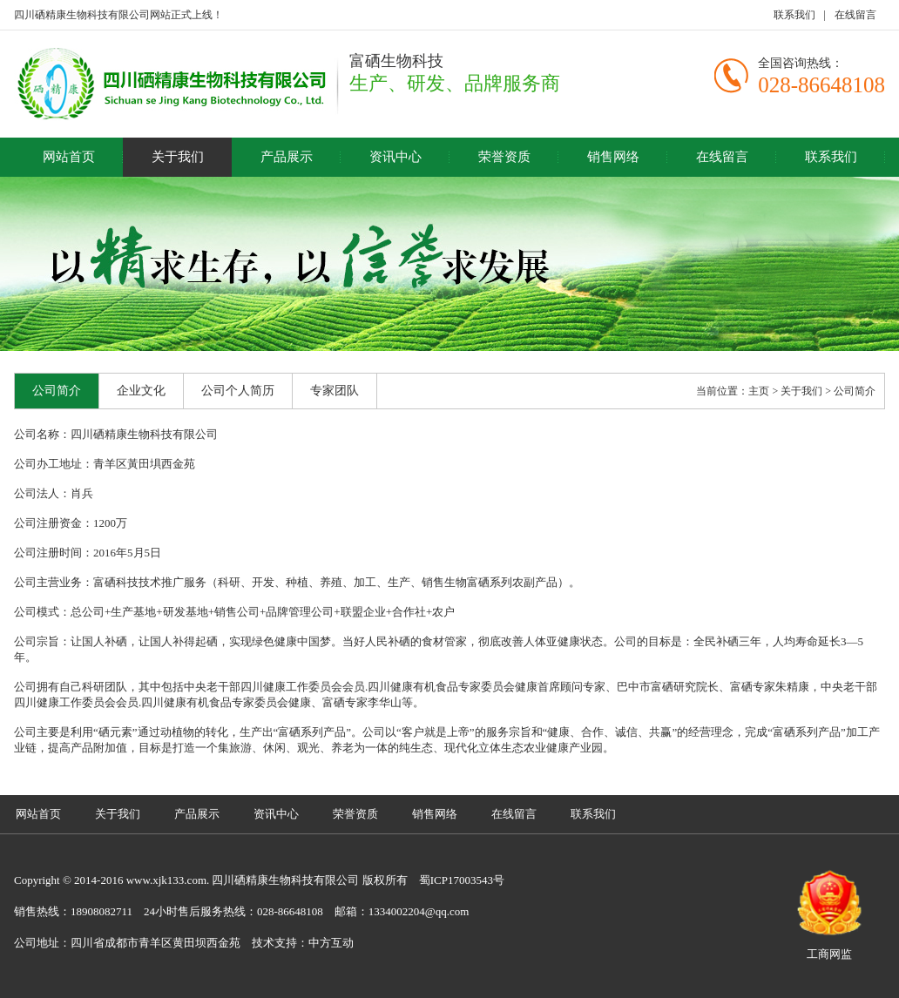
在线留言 (855, 15)
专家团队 (334, 390)
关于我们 (178, 157)
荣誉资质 (504, 157)
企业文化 (141, 390)
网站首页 (69, 157)
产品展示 (286, 157)
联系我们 (794, 15)
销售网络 (613, 157)
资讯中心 (395, 157)
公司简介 (56, 390)
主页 (758, 391)
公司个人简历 (237, 390)
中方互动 (331, 942)
